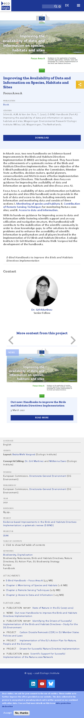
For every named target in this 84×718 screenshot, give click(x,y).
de (67, 5)
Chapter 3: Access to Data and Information (29, 595)
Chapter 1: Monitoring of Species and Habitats (31, 585)
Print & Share (80, 85)
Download (42, 138)
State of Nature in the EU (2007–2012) (53, 608)
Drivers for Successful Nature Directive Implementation (50, 649)
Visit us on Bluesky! (51, 684)
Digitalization (25, 555)
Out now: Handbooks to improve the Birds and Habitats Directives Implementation (38, 403)
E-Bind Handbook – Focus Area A (24, 581)
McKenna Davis (57, 461)
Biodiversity (9, 555)
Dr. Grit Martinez (34, 461)
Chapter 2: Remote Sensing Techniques (27, 590)
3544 (5, 535)
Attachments (11, 576)
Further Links (11, 603)
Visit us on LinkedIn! (33, 684)
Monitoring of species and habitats (38, 204)
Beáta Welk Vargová (23, 454)
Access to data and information (38, 210)
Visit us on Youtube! (42, 684)
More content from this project (42, 333)
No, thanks (21, 713)
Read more (42, 418)
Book (6, 105)
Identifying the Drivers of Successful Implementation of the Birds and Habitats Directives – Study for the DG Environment (40, 624)
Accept (7, 713)
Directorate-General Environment (47, 476)
